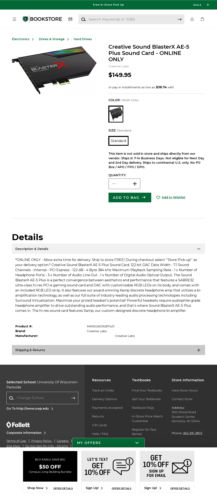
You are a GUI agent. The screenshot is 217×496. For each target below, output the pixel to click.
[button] (14, 19)
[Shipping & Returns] (108, 349)
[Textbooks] (70, 19)
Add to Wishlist (173, 197)
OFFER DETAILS (63, 488)
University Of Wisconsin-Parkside (42, 384)
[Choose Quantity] (124, 184)
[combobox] (42, 398)
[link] (202, 19)
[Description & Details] (108, 248)
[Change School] (42, 398)
